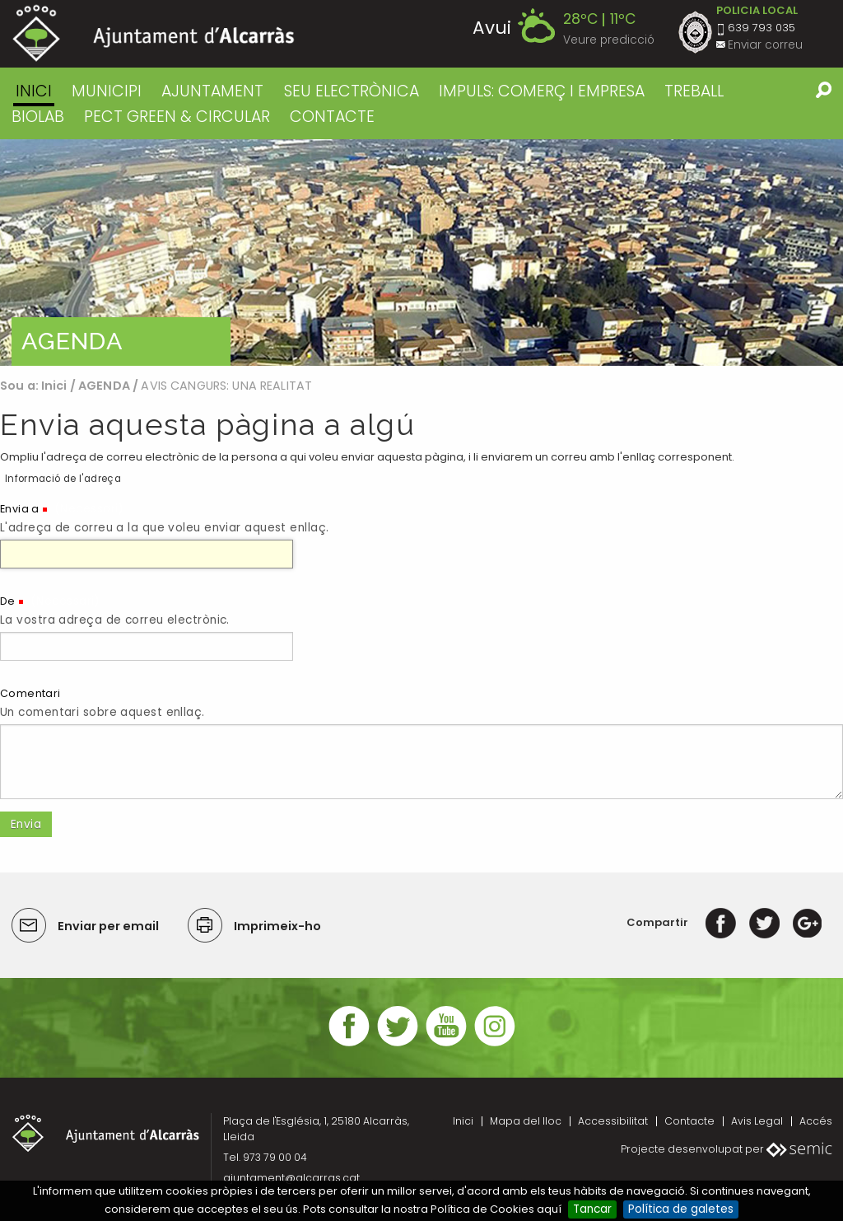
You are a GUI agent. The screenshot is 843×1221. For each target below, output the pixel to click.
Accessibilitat (613, 1121)
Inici (34, 91)
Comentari (30, 693)
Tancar (592, 1209)
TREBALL (694, 91)
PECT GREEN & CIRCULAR (177, 116)
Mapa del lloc (525, 1121)
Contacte (689, 1121)
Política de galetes (681, 1209)
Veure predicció (608, 40)
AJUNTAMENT (212, 91)
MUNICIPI (107, 91)
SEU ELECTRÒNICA (351, 91)
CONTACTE (332, 116)
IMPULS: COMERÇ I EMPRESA (542, 91)
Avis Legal (757, 1121)
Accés (815, 1121)
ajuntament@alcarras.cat (291, 1178)
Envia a (20, 509)
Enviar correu (765, 45)
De (8, 601)
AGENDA (104, 385)
